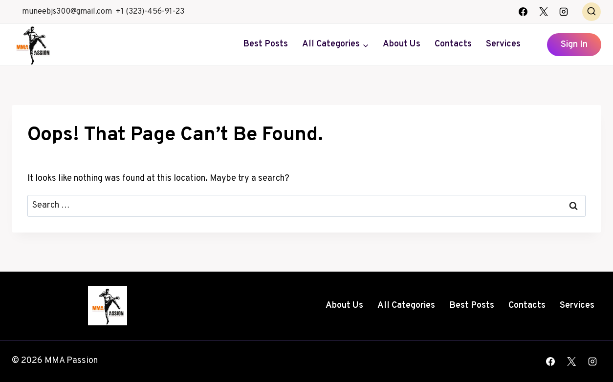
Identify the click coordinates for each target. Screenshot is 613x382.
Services (503, 44)
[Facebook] (523, 12)
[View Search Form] (591, 11)
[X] (543, 12)
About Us (401, 44)
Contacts (453, 44)
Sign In (574, 44)
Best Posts (265, 44)
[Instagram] (563, 12)
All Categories (406, 305)
